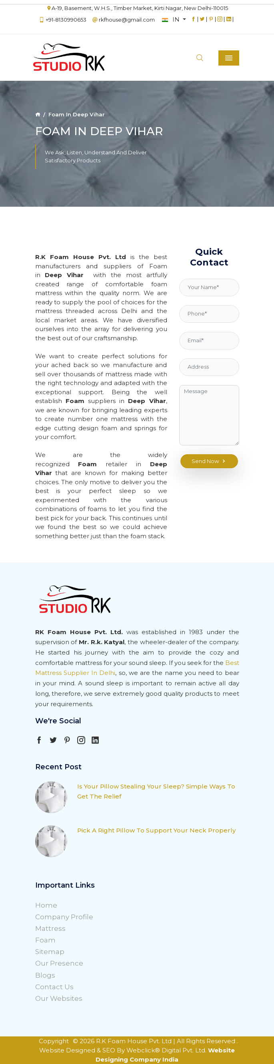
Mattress (50, 928)
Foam (45, 940)
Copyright (54, 1041)
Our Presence (59, 963)
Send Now (209, 461)
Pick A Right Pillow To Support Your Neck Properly (156, 830)
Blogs (45, 975)
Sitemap (49, 952)
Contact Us (54, 987)
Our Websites (58, 998)
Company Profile (64, 917)
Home (46, 905)
